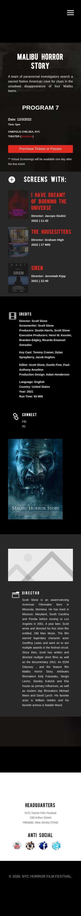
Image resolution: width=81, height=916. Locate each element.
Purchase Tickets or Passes (40, 149)
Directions (27, 136)
